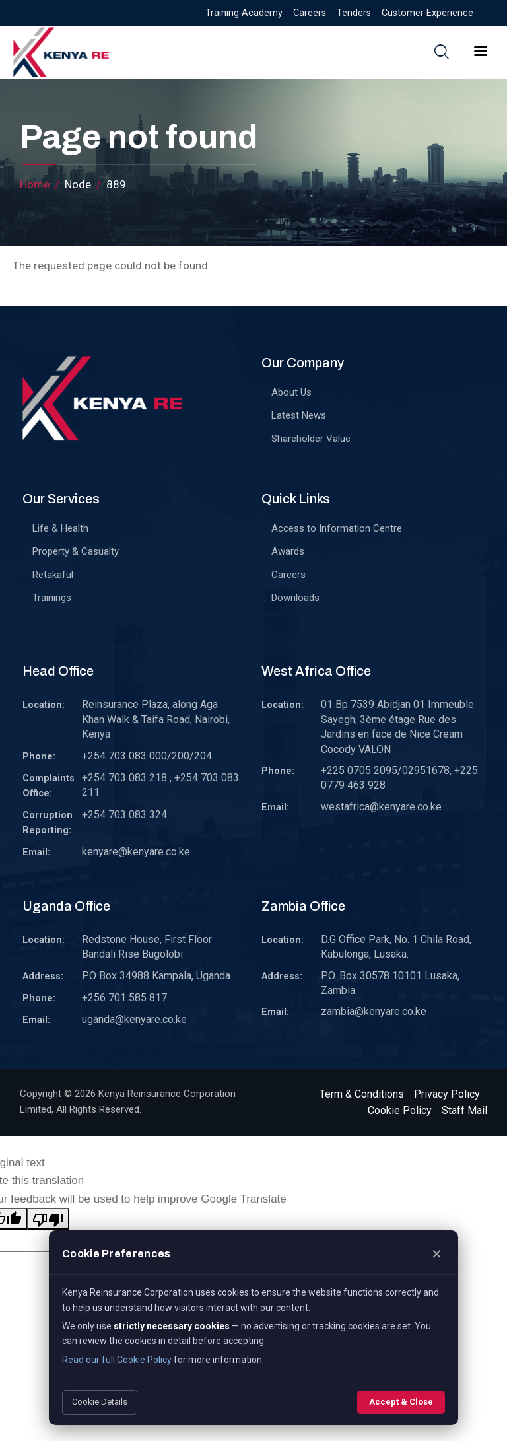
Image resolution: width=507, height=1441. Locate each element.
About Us (291, 392)
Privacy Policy (447, 1094)
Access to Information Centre (336, 528)
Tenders (354, 12)
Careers (309, 12)
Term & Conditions (362, 1094)
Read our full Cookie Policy (117, 1359)
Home (35, 184)
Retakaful (52, 574)
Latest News (298, 415)
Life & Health (60, 528)
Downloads (295, 598)
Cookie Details (99, 1402)
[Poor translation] (48, 1219)
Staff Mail (464, 1110)
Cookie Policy (400, 1110)
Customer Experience (427, 12)
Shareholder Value (311, 438)
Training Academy (244, 12)
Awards (287, 551)
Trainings (51, 598)
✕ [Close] (436, 1254)
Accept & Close (401, 1402)
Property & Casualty (75, 551)
